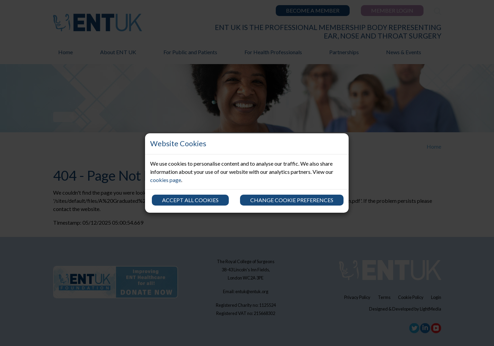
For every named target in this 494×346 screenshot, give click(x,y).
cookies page (165, 180)
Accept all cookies (190, 200)
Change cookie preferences (291, 200)
